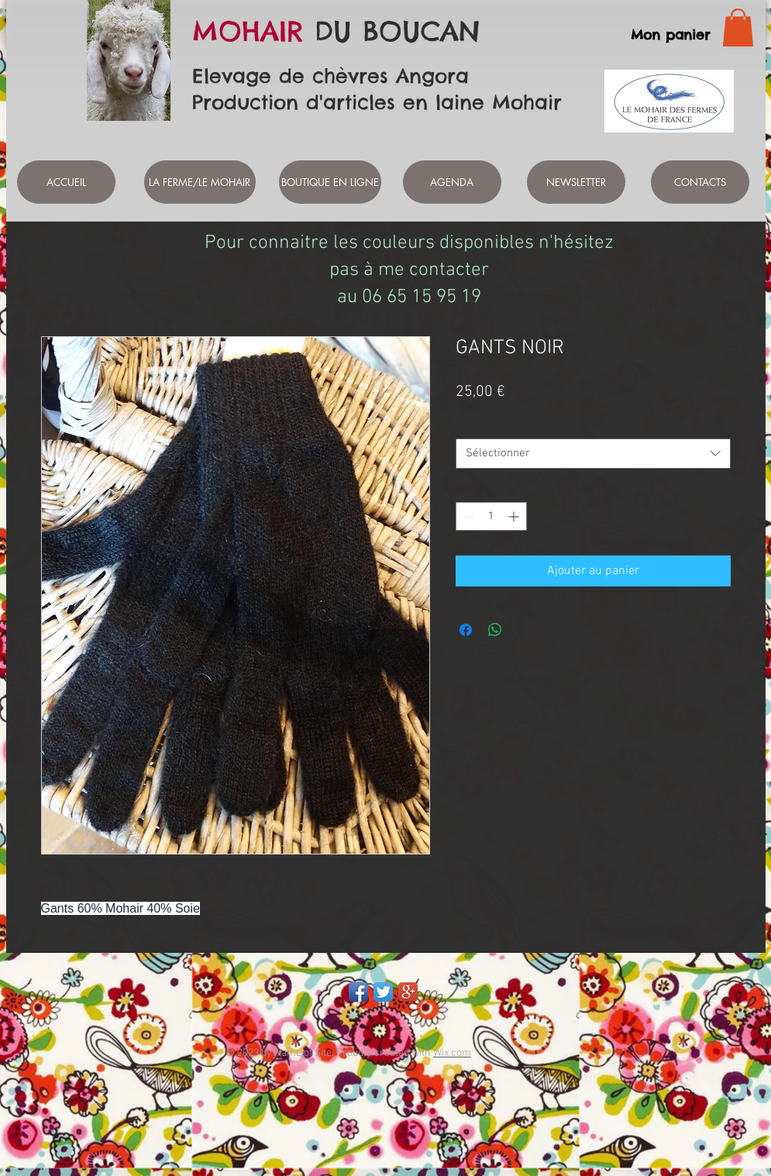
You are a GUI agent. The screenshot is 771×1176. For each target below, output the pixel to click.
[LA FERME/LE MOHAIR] (200, 182)
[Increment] (515, 516)
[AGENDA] (452, 182)
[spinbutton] (491, 516)
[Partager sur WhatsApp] (495, 630)
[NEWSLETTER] (576, 182)
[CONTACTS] (700, 182)
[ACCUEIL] (66, 182)
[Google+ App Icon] (408, 992)
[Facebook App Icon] (358, 992)
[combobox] (593, 453)
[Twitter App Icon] (383, 992)
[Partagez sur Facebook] (465, 630)
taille (470, 424)
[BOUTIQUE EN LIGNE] (330, 182)
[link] (738, 27)
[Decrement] (467, 516)
